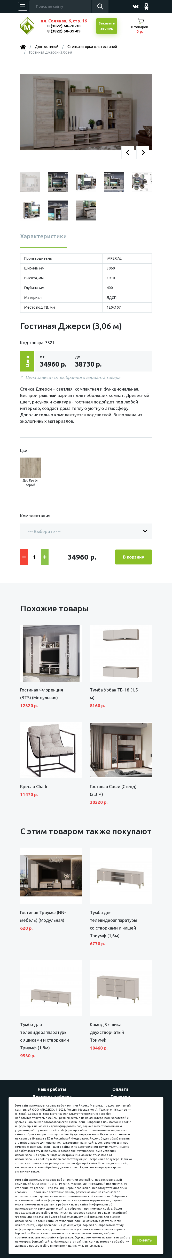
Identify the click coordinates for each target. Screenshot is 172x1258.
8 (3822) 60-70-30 (64, 26)
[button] (127, 152)
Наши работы (52, 1089)
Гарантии (120, 1096)
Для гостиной (46, 47)
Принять (144, 1240)
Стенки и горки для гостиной (92, 47)
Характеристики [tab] (43, 236)
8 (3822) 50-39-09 (64, 31)
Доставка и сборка (52, 1096)
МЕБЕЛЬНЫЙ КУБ (31, 26)
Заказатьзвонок (107, 25)
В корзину (133, 556)
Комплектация (35, 515)
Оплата (120, 1089)
